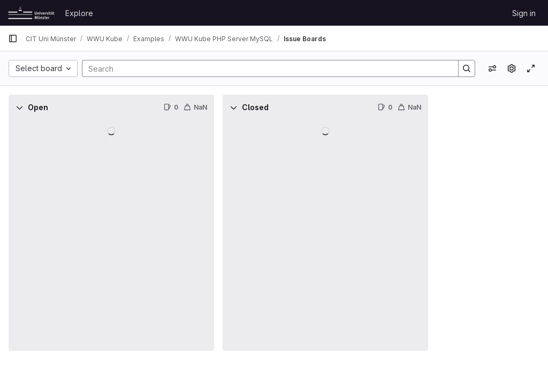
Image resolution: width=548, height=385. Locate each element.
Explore (79, 13)
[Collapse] (19, 107)
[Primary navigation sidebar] (12, 38)
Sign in (524, 13)
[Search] (265, 68)
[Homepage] (31, 12)
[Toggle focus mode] (530, 68)
